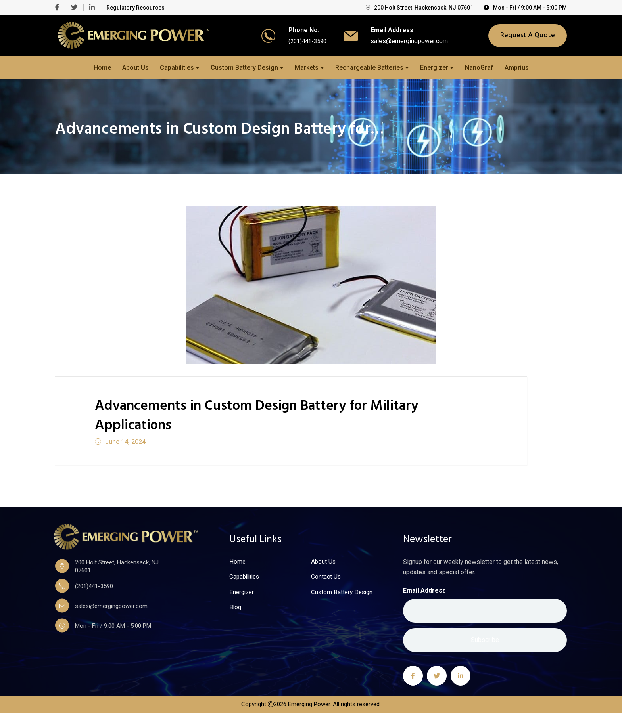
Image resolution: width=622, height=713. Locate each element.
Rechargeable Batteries (372, 67)
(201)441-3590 (307, 41)
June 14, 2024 (120, 441)
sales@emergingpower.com (411, 41)
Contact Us (326, 577)
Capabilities (180, 67)
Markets (309, 67)
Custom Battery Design (247, 67)
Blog (235, 608)
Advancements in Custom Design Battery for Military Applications (281, 415)
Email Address (424, 590)
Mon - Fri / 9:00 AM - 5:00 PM (525, 7)
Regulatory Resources (135, 7)
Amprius (517, 67)
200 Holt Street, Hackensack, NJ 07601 (419, 7)
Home (102, 67)
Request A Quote (527, 35)
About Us (135, 67)
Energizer (437, 67)
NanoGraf (479, 67)
